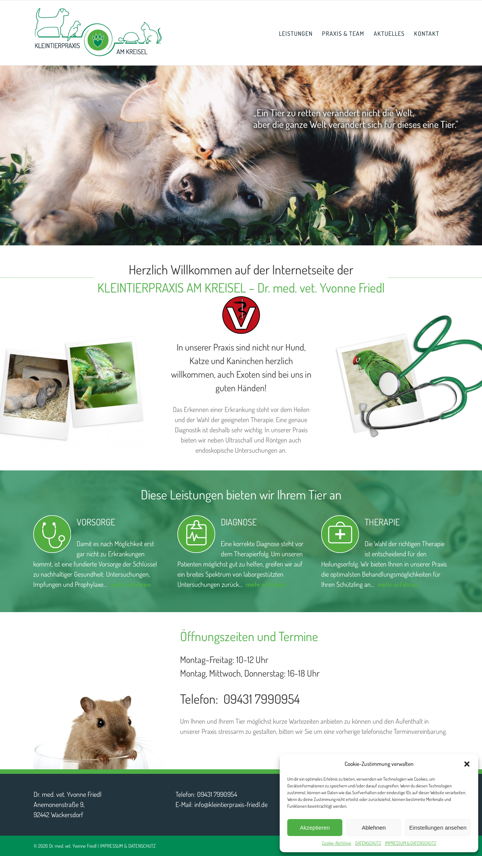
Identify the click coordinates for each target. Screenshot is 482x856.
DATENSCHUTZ (368, 843)
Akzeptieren (315, 827)
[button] (467, 764)
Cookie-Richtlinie (336, 843)
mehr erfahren (266, 584)
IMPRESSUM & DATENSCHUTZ (410, 843)
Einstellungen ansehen (438, 827)
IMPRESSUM (111, 846)
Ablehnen (373, 827)
